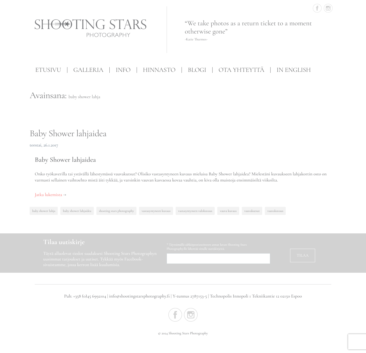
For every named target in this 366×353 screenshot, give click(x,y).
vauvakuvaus (275, 211)
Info (123, 70)
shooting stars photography (116, 211)
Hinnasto (159, 70)
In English (294, 70)
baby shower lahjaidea (77, 211)
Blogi (197, 70)
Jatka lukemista (50, 195)
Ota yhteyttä (241, 70)
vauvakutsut (252, 211)
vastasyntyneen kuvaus (156, 211)
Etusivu (48, 70)
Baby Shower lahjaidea (68, 133)
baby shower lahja (43, 211)
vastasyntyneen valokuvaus (195, 211)
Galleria (88, 70)
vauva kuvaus (228, 211)
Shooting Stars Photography (93, 28)
